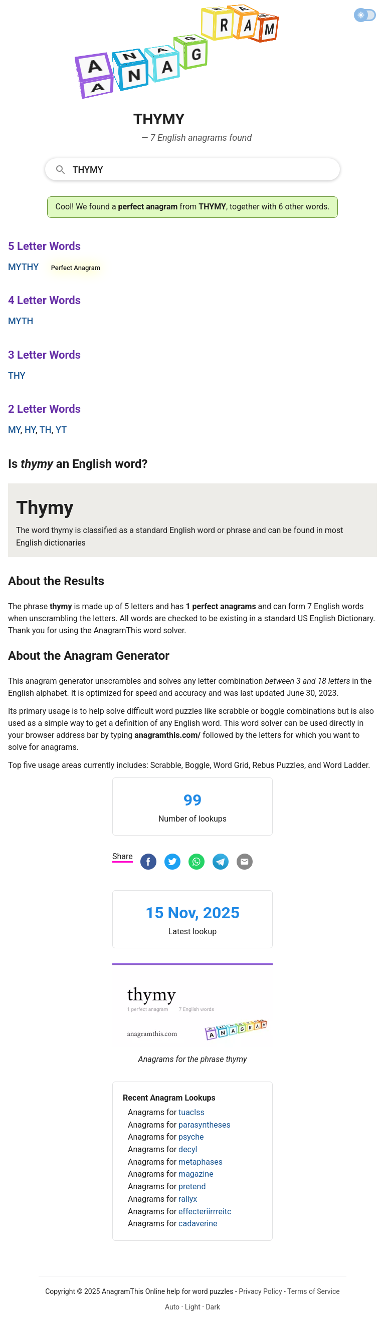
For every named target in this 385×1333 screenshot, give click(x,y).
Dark (213, 1307)
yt (61, 429)
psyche (191, 1137)
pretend (192, 1186)
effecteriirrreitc (204, 1211)
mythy (23, 266)
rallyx (187, 1199)
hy (30, 429)
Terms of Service (313, 1291)
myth (20, 321)
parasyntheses (204, 1125)
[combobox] (193, 169)
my (14, 429)
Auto (172, 1307)
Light (193, 1307)
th (46, 429)
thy (17, 375)
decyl (187, 1149)
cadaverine (197, 1223)
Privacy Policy (260, 1291)
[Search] (203, 169)
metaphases (200, 1162)
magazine (196, 1174)
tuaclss (191, 1112)
